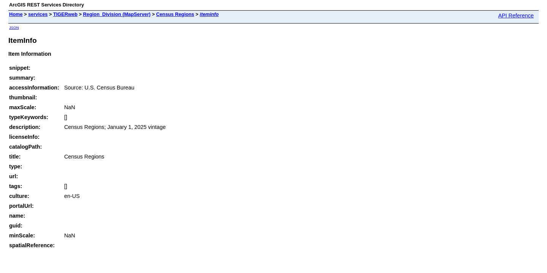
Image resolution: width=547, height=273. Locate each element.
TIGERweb (65, 14)
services (37, 14)
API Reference (516, 16)
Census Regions (175, 14)
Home (16, 14)
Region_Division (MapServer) (117, 14)
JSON (14, 27)
